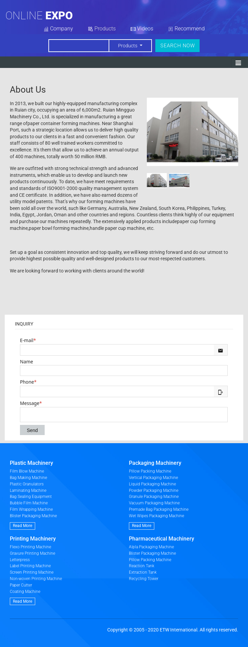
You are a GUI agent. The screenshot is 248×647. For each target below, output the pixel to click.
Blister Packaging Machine (33, 515)
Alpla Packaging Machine (151, 547)
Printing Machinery (33, 538)
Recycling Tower (143, 578)
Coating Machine (25, 591)
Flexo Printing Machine (30, 547)
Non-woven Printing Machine (36, 578)
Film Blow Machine (27, 471)
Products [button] (128, 45)
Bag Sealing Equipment (31, 496)
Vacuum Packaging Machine (154, 503)
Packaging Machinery (155, 463)
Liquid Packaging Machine (152, 484)
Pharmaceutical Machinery (161, 538)
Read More (22, 525)
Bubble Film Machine (29, 503)
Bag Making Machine (28, 477)
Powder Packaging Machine (153, 490)
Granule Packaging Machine (154, 496)
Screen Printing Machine (31, 572)
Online (39, 15)
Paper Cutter (21, 585)
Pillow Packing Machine (150, 471)
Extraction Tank (143, 572)
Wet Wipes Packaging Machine (156, 515)
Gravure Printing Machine (32, 553)
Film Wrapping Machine (31, 509)
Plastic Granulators (27, 484)
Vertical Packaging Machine (153, 477)
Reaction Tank (141, 566)
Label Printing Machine (30, 566)
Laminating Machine (28, 490)
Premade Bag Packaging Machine (158, 509)
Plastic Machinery (31, 463)
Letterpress (20, 559)
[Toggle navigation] (238, 63)
